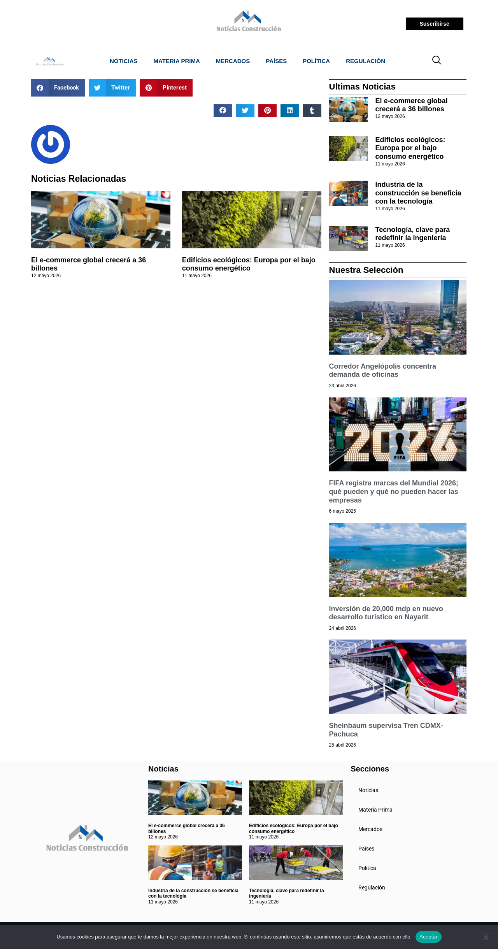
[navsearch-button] (437, 61)
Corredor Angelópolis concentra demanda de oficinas (382, 370)
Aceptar (428, 937)
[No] (485, 936)
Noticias (124, 61)
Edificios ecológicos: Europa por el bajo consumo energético (249, 264)
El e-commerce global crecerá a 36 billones (411, 105)
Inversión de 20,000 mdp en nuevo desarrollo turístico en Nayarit (386, 613)
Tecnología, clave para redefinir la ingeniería (412, 234)
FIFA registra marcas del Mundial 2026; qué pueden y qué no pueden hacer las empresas (393, 491)
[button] (58, 88)
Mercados (233, 61)
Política (316, 61)
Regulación (365, 61)
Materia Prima (177, 61)
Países (276, 61)
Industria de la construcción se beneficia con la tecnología (418, 193)
